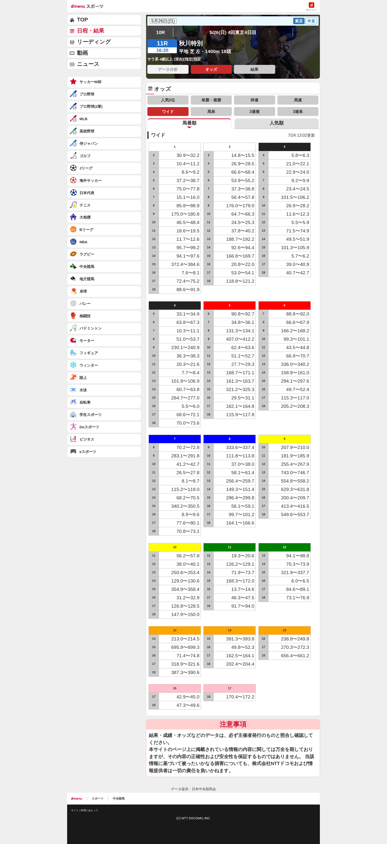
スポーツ (97, 798)
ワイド (168, 111)
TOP (82, 20)
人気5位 (168, 100)
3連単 (298, 111)
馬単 (211, 111)
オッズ (211, 69)
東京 (299, 21)
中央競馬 (119, 798)
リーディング (94, 42)
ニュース (88, 64)
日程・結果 (90, 31)
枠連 (254, 100)
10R (160, 32)
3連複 (255, 111)
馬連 (298, 100)
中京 (311, 21)
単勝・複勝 (211, 100)
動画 (82, 53)
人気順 (277, 123)
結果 (254, 69)
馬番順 (189, 123)
